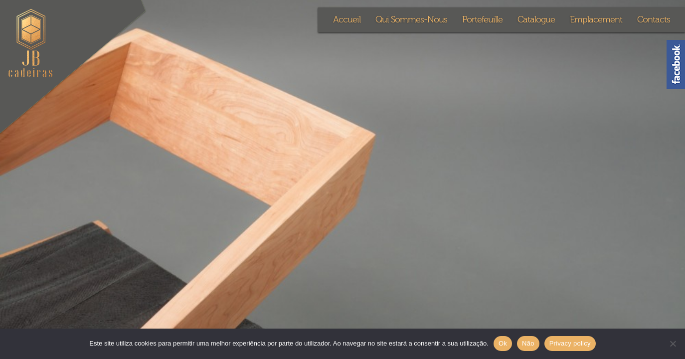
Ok (503, 343)
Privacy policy (570, 343)
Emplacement (596, 19)
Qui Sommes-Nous (411, 19)
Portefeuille (482, 19)
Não (528, 343)
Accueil (346, 19)
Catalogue (536, 19)
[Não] (673, 344)
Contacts (653, 19)
